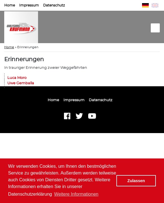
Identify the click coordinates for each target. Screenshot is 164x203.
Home (9, 5)
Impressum (29, 5)
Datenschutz (54, 5)
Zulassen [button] (136, 180)
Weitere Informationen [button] (76, 194)
